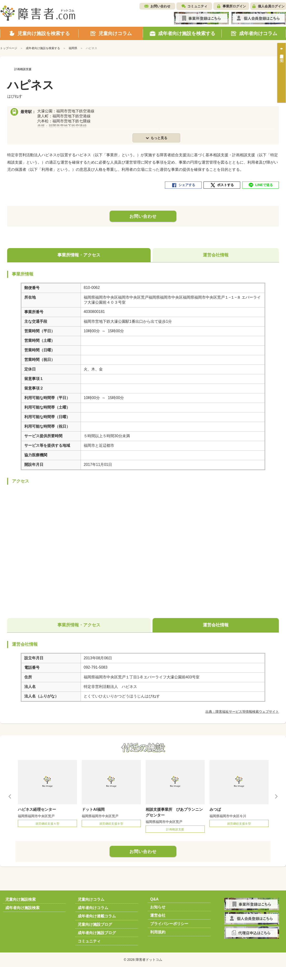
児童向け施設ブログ (95, 924)
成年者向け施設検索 (22, 908)
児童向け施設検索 (20, 899)
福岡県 (73, 48)
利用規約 (157, 932)
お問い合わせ (160, 6)
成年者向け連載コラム (97, 916)
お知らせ (157, 907)
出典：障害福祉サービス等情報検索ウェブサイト (242, 711)
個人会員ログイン (271, 6)
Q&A (154, 899)
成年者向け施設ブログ (97, 933)
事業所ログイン (234, 6)
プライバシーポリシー (169, 924)
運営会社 (157, 915)
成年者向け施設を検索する (43, 48)
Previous (10, 796)
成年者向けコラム (93, 908)
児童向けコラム (91, 899)
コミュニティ (197, 6)
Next (276, 796)
